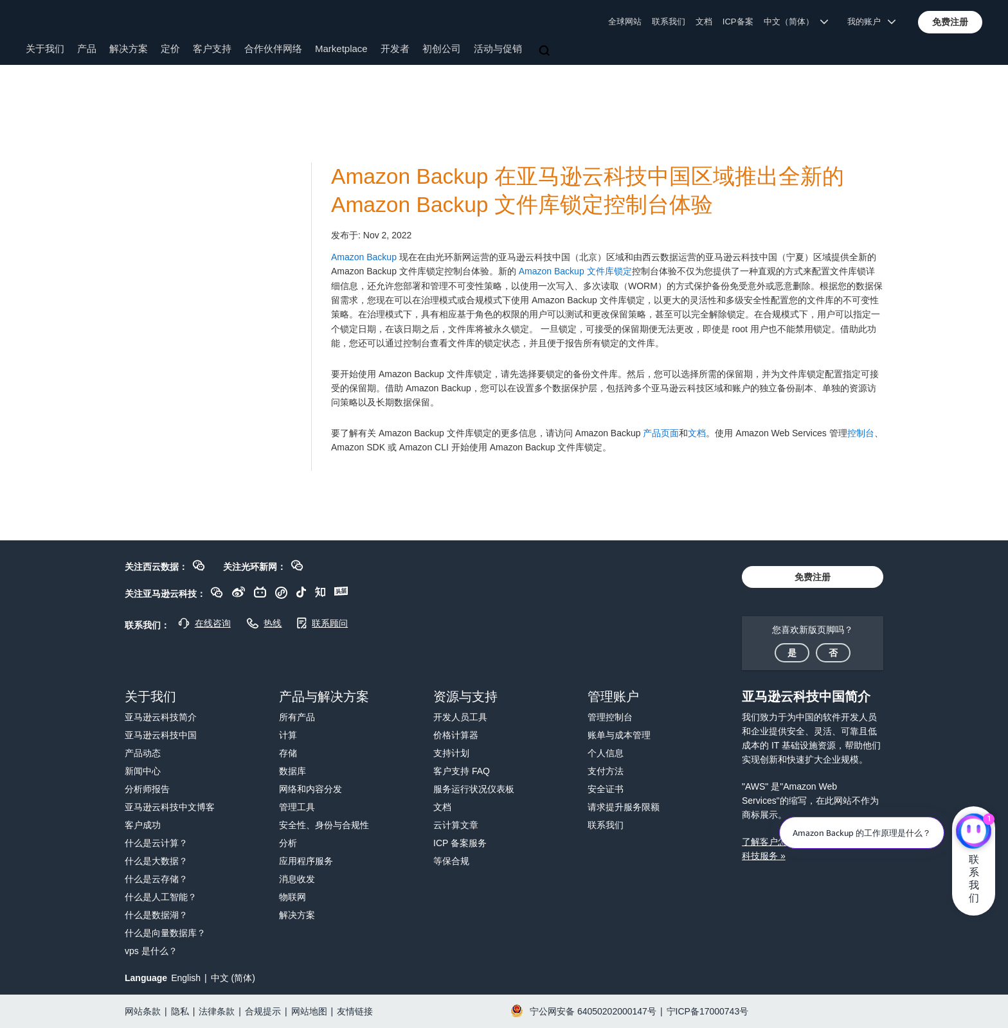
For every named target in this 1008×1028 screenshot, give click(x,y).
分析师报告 (147, 789)
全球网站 (625, 21)
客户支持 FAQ (461, 771)
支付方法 (606, 771)
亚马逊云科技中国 (161, 735)
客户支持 (212, 48)
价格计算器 (455, 735)
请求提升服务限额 (624, 807)
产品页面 (661, 433)
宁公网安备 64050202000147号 (593, 1011)
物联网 (292, 897)
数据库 (292, 771)
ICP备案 (738, 21)
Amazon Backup (364, 257)
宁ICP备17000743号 (708, 1011)
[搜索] (546, 51)
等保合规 (451, 861)
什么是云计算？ (156, 843)
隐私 (180, 1011)
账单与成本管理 (619, 735)
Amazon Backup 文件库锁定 (575, 271)
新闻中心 (143, 771)
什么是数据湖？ (156, 915)
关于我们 (45, 48)
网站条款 (143, 1011)
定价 (170, 48)
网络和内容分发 (310, 789)
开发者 (395, 48)
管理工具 (297, 807)
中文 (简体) (233, 978)
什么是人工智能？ (161, 897)
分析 (288, 843)
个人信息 (606, 753)
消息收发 (297, 879)
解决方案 (128, 48)
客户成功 (143, 825)
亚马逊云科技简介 (161, 717)
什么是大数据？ (156, 861)
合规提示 (263, 1011)
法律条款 (217, 1011)
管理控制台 (610, 717)
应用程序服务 (306, 861)
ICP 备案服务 (460, 843)
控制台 (860, 433)
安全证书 (606, 789)
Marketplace (341, 48)
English (186, 978)
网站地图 (309, 1011)
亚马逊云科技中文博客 (170, 807)
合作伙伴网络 (273, 48)
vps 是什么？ (151, 951)
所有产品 (297, 717)
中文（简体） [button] (796, 21)
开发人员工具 (460, 717)
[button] (950, 22)
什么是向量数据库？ (165, 933)
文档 (704, 21)
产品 (86, 48)
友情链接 (355, 1011)
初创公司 (441, 48)
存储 (288, 753)
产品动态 (143, 753)
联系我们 (668, 21)
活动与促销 (498, 48)
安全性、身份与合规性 (324, 825)
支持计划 (451, 753)
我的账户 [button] (871, 21)
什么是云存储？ (156, 879)
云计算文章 (455, 825)
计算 (288, 735)
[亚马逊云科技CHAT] (973, 832)
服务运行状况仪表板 (473, 789)
